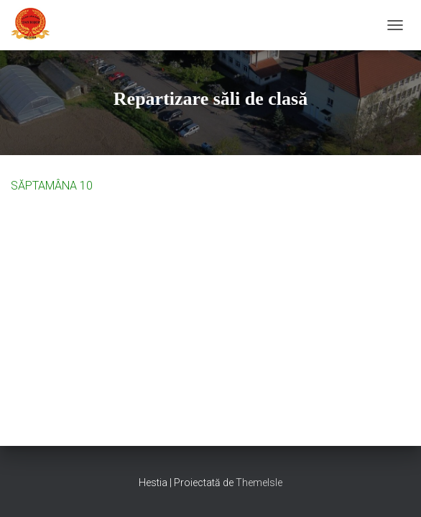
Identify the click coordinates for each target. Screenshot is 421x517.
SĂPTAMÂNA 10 (52, 185)
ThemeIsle (259, 482)
